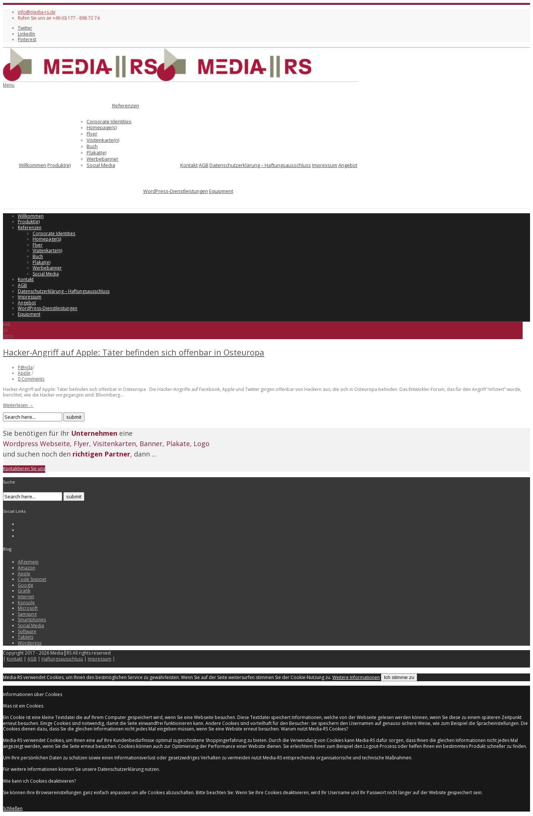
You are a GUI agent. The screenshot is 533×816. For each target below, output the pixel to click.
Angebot (347, 165)
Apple (24, 373)
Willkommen (32, 165)
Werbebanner (102, 158)
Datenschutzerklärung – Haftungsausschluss (260, 165)
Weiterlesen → (18, 405)
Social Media (101, 165)
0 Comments (31, 379)
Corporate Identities (109, 121)
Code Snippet (32, 579)
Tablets (25, 637)
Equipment (221, 191)
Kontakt (189, 165)
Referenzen (125, 105)
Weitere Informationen (356, 677)
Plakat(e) (96, 152)
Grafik (24, 591)
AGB (203, 165)
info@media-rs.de (37, 12)
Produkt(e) (59, 165)
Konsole (26, 602)
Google (25, 585)
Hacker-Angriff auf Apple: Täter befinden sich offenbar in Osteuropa (133, 352)
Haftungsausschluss (62, 659)
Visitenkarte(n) (103, 140)
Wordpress (29, 643)
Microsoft (28, 608)
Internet (26, 596)
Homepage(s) (102, 127)
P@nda (25, 367)
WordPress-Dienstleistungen (175, 191)
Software (27, 631)
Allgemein (28, 562)
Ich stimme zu (399, 677)
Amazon (26, 568)
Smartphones (32, 619)
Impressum (324, 165)
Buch (92, 146)
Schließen (13, 808)
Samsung (27, 614)
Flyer (92, 133)
